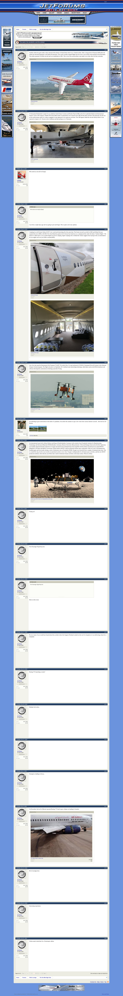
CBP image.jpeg (34, 159)
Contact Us (93, 982)
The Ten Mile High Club (26, 44)
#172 (105, 632)
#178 (105, 868)
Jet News (18, 50)
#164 (105, 204)
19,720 (26, 68)
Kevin (17, 418)
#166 (105, 362)
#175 (105, 739)
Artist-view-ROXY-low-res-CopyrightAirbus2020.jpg (41, 498)
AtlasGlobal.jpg (34, 101)
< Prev (22, 47)
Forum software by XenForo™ (26, 994)
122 (27, 185)
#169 (105, 508)
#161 (105, 50)
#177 (105, 806)
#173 (105, 669)
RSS (107, 981)
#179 (105, 903)
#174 (105, 704)
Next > (45, 47)
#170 (105, 544)
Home (102, 982)
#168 (105, 440)
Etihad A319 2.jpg (34, 352)
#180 (105, 938)
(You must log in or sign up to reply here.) (99, 973)
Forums (59, 13)
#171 (105, 579)
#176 (105, 771)
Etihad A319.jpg (34, 295)
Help (98, 982)
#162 (105, 111)
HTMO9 (18, 168)
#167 (105, 418)
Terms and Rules (105, 994)
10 (35, 47)
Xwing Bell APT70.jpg (35, 408)
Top (105, 982)
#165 (105, 229)
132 (27, 435)
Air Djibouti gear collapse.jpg (37, 858)
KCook (37, 44)
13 (42, 47)
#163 (105, 168)
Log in (105, 1)
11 (38, 47)
